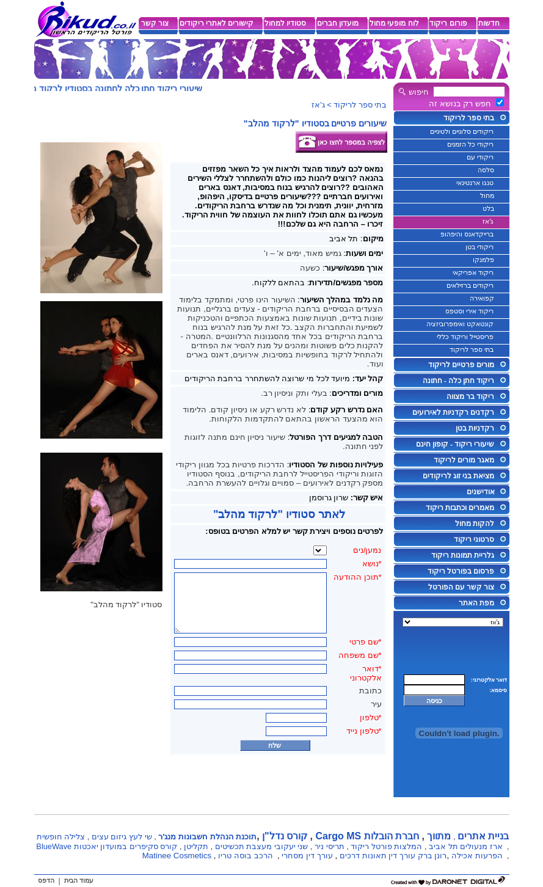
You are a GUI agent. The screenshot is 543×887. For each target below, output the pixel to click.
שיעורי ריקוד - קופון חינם (455, 444)
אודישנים (481, 491)
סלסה (486, 169)
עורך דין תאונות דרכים (377, 855)
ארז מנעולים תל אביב (466, 846)
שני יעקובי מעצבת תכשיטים (261, 846)
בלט (488, 208)
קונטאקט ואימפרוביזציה (460, 323)
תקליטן (196, 846)
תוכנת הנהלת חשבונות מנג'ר (207, 836)
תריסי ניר (329, 846)
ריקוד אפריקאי (473, 272)
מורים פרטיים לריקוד (461, 364)
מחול (487, 195)
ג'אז (488, 221)
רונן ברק (432, 855)
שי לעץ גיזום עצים (122, 836)
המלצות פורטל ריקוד (386, 846)
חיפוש (419, 92)
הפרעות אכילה (477, 855)
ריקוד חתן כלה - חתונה (459, 380)
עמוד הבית (78, 880)
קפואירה (482, 298)
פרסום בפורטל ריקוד (461, 571)
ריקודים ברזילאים (470, 285)
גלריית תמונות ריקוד (462, 555)
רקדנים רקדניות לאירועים (453, 412)
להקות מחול (474, 523)
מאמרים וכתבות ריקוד (460, 507)
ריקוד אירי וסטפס (469, 311)
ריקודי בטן (479, 246)
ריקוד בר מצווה (470, 396)
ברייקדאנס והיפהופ (467, 234)
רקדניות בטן (475, 428)
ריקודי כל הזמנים (470, 144)
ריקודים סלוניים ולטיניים (462, 131)
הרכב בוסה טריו (245, 855)
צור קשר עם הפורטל (461, 587)
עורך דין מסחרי (307, 855)
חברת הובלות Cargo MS (367, 836)
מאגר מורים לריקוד (464, 460)
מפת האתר (476, 603)
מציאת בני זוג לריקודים (459, 476)
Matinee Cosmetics (176, 855)
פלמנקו (483, 259)
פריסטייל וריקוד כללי (465, 336)
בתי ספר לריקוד (468, 118)
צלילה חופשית (61, 836)
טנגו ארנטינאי (475, 182)
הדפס (46, 880)
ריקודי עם (480, 157)
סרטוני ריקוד (474, 539)
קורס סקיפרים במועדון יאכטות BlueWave (106, 846)
